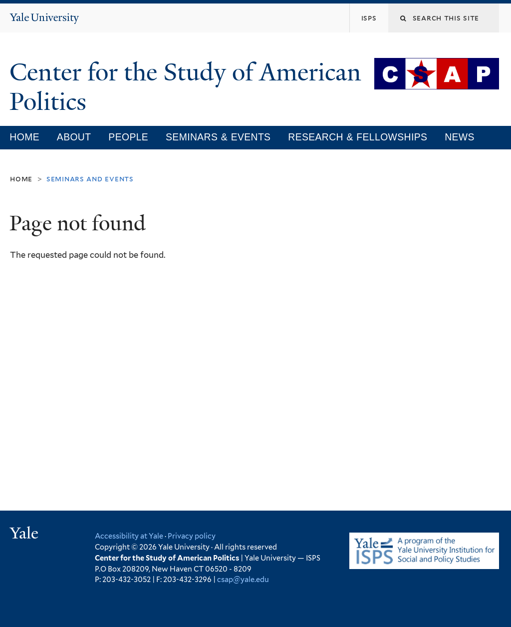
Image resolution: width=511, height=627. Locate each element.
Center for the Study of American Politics (185, 87)
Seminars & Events (218, 136)
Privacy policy (192, 536)
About (74, 136)
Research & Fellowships (357, 136)
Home (24, 136)
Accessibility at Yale (129, 536)
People (128, 136)
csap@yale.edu (243, 579)
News (460, 136)
